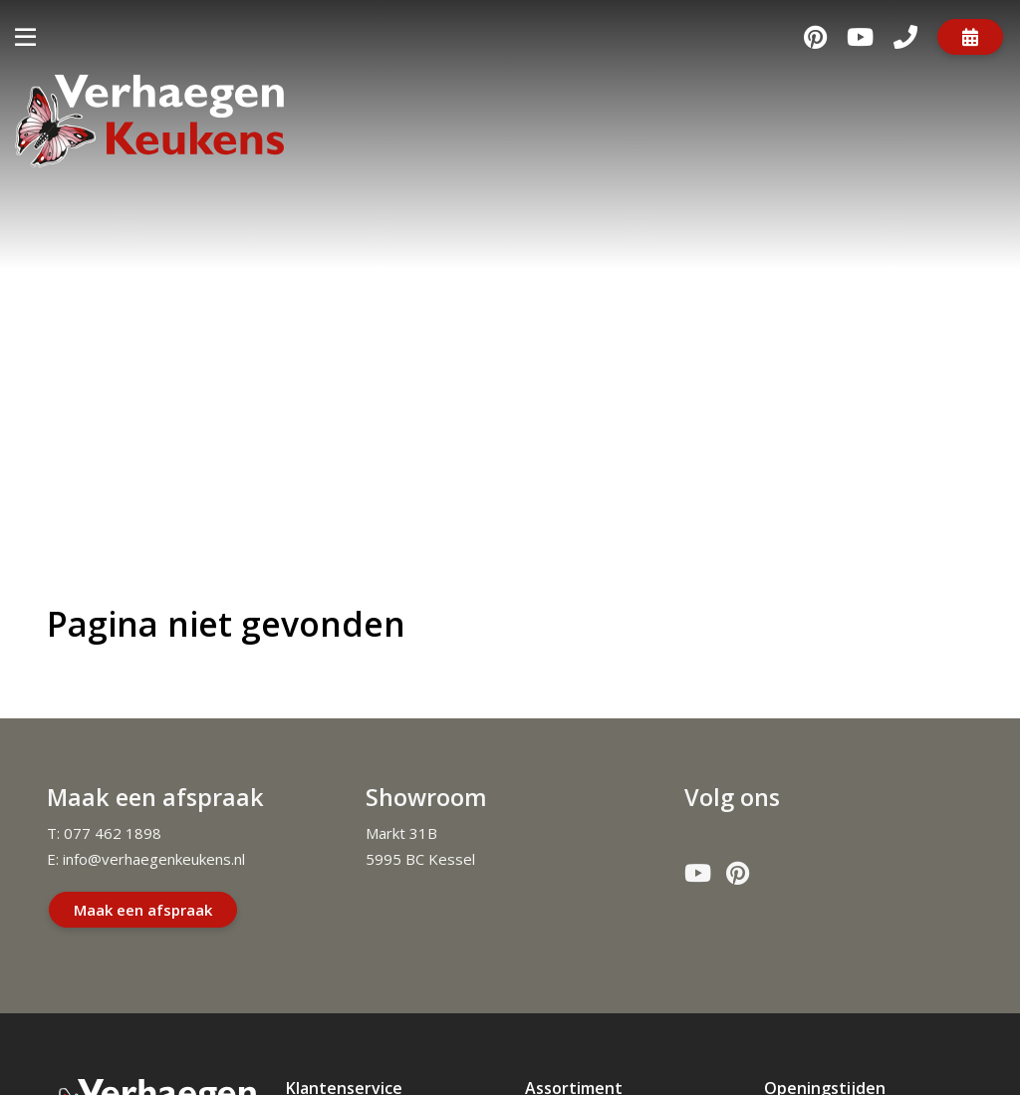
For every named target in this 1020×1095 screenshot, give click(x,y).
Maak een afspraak (143, 910)
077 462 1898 (112, 833)
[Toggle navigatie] (25, 36)
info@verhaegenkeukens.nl (154, 859)
